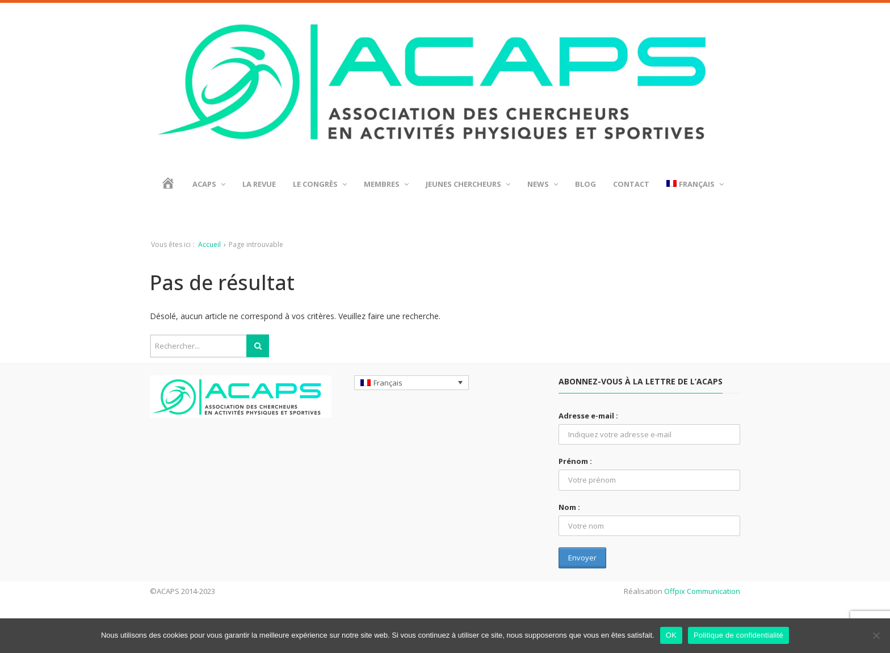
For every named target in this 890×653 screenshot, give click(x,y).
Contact (631, 184)
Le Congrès (320, 184)
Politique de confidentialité (738, 635)
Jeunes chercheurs (468, 184)
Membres (386, 184)
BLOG (585, 184)
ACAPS (208, 184)
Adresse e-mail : (588, 416)
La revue (259, 184)
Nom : (569, 507)
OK (671, 635)
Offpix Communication (702, 591)
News (542, 184)
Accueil (209, 244)
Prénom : (575, 461)
